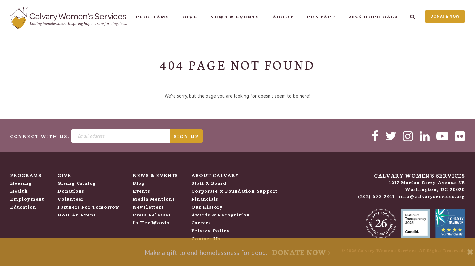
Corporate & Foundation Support (234, 190)
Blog (139, 182)
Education (23, 206)
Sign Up (186, 136)
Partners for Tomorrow (88, 206)
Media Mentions (154, 198)
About (283, 16)
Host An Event (76, 214)
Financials (204, 198)
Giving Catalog (76, 182)
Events (141, 190)
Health (19, 190)
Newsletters (148, 206)
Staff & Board (208, 182)
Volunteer (70, 198)
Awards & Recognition (220, 214)
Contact (321, 16)
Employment (27, 198)
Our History (207, 206)
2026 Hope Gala (373, 16)
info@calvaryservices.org (432, 196)
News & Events (234, 16)
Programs (152, 16)
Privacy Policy (210, 230)
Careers (201, 222)
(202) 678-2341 (376, 196)
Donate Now (444, 16)
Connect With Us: (40, 136)
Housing (21, 182)
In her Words (151, 222)
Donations (70, 190)
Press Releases (152, 214)
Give (189, 16)
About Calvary (214, 175)
